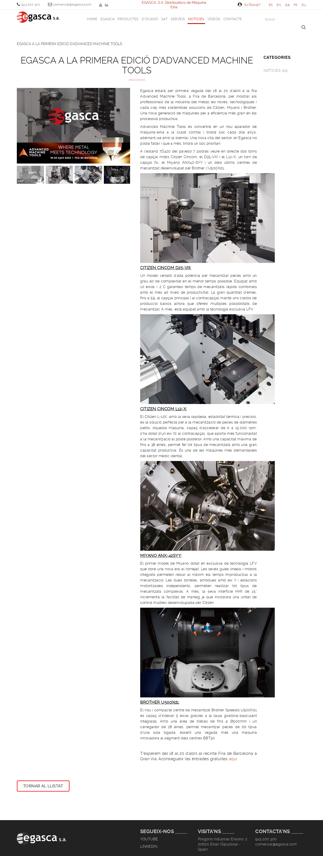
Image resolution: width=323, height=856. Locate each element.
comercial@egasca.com (72, 4)
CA (287, 5)
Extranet (249, 5)
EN (279, 5)
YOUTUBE (101, 5)
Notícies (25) (276, 70)
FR (296, 5)
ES (271, 5)
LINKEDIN (107, 5)
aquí (233, 758)
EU (304, 5)
